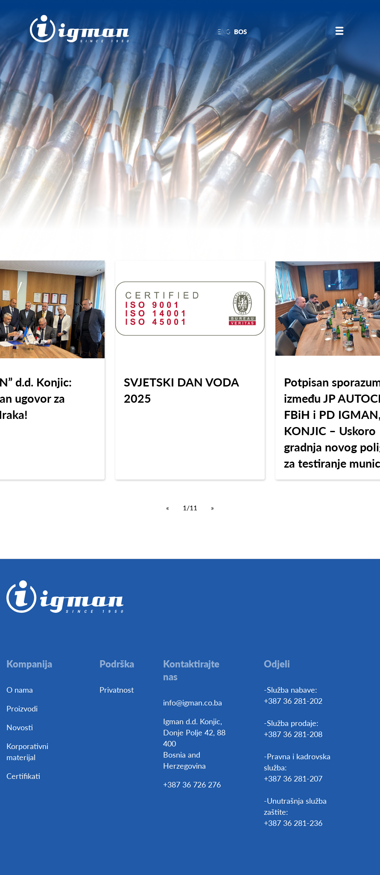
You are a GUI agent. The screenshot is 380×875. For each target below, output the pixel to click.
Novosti (19, 727)
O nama (19, 689)
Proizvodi (22, 708)
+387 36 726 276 (192, 784)
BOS (240, 31)
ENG (224, 31)
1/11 (190, 507)
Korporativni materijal (27, 751)
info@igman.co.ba (192, 702)
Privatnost (116, 689)
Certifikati (23, 775)
